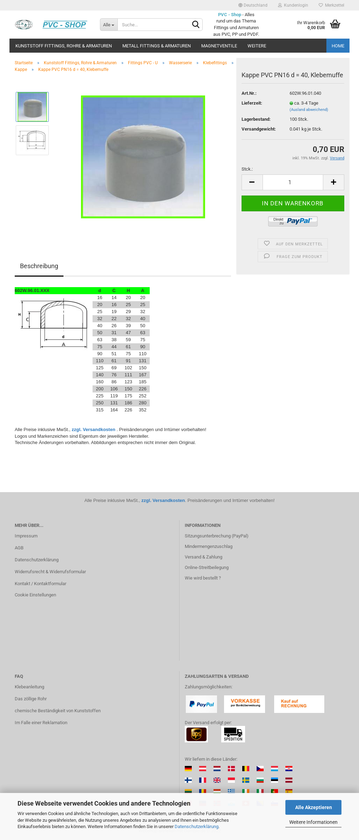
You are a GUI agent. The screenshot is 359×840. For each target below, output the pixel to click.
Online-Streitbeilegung (207, 567)
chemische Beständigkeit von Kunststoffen (58, 710)
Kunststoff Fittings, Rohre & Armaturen (63, 45)
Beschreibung (39, 266)
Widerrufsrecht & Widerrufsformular (50, 571)
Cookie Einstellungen (35, 594)
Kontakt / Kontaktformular (40, 583)
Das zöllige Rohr (31, 698)
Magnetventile (219, 45)
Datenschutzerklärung (196, 826)
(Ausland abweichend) (309, 109)
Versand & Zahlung (203, 557)
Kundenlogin (293, 5)
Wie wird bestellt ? (203, 578)
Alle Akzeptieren (313, 807)
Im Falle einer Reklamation (41, 722)
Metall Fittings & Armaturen (156, 45)
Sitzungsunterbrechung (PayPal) (217, 535)
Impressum (26, 535)
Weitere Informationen (313, 822)
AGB (19, 547)
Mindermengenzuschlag (208, 546)
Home (338, 45)
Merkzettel (331, 5)
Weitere (257, 45)
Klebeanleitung (29, 686)
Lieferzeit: (252, 103)
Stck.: (247, 169)
